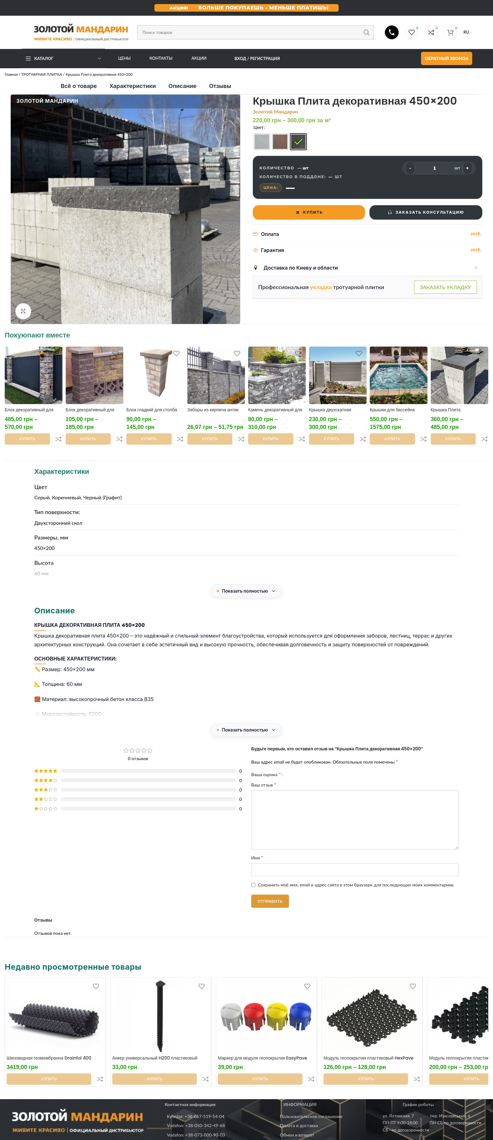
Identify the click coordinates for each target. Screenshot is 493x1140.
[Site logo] (76, 31)
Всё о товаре (79, 86)
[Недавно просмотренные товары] (246, 1011)
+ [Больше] (467, 168)
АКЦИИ (199, 58)
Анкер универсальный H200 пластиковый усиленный (154, 1047)
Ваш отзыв (263, 771)
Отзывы (220, 86)
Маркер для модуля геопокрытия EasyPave (262, 1044)
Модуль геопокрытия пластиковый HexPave (368, 1044)
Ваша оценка (266, 760)
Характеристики (132, 86)
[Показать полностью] (246, 577)
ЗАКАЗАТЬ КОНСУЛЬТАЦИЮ (425, 212)
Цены (124, 58)
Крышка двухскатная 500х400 (330, 413)
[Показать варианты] (476, 267)
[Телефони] (392, 32)
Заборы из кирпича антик (213, 410)
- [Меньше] (410, 168)
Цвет (258, 127)
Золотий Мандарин (275, 111)
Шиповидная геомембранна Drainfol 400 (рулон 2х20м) (49, 1047)
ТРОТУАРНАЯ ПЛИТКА (41, 74)
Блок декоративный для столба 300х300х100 (90, 413)
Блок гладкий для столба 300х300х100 (151, 413)
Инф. (476, 233)
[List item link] (220, 1088)
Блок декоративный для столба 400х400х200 (29, 413)
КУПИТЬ (309, 212)
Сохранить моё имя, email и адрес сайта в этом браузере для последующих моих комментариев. (356, 871)
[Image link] (77, 1092)
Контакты (161, 58)
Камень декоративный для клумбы (275, 413)
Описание (183, 86)
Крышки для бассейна (392, 410)
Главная (11, 74)
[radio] (262, 142)
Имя (257, 844)
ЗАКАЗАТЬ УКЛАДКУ (445, 287)
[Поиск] (255, 32)
